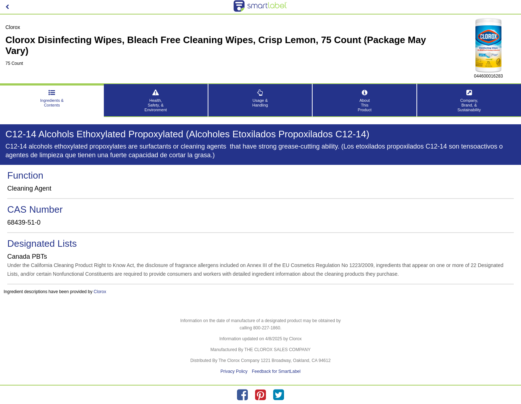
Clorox (100, 291)
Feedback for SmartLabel (276, 371)
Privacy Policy (233, 371)
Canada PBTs (27, 256)
